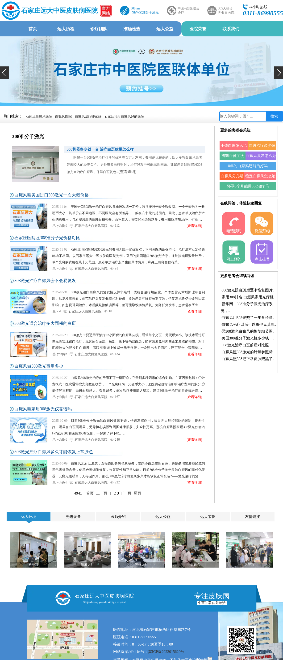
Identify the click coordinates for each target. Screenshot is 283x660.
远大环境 (28, 517)
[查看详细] (128, 172)
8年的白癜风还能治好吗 (248, 166)
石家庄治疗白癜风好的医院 (124, 116)
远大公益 (164, 28)
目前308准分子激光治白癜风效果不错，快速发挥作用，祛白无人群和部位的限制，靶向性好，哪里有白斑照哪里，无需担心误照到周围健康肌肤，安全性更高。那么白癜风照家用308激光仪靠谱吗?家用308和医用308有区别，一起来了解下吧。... (128, 427)
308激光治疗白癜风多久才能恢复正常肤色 (53, 451)
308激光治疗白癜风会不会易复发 (45, 280)
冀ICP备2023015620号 (166, 652)
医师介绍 (118, 517)
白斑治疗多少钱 (262, 145)
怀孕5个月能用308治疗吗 (248, 186)
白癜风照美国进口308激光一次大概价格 (51, 195)
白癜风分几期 (232, 176)
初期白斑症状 (232, 156)
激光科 (249, 564)
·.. (247, 290)
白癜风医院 (63, 116)
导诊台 (195, 564)
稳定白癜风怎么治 (260, 176)
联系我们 (230, 28)
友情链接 (252, 517)
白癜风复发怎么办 (261, 156)
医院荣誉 (197, 28)
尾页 (137, 493)
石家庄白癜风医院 (39, 116)
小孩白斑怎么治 (234, 145)
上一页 (101, 493)
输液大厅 (87, 564)
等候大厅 (141, 564)
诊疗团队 (98, 28)
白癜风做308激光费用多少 (38, 366)
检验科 (33, 564)
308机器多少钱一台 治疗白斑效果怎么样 (100, 149)
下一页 (125, 493)
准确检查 (131, 28)
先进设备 (73, 517)
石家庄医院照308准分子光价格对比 (47, 237)
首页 (33, 28)
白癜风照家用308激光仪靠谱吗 (43, 409)
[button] (4, 72)
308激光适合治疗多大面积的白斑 (45, 323)
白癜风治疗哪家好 (88, 116)
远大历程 (65, 28)
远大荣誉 (207, 517)
